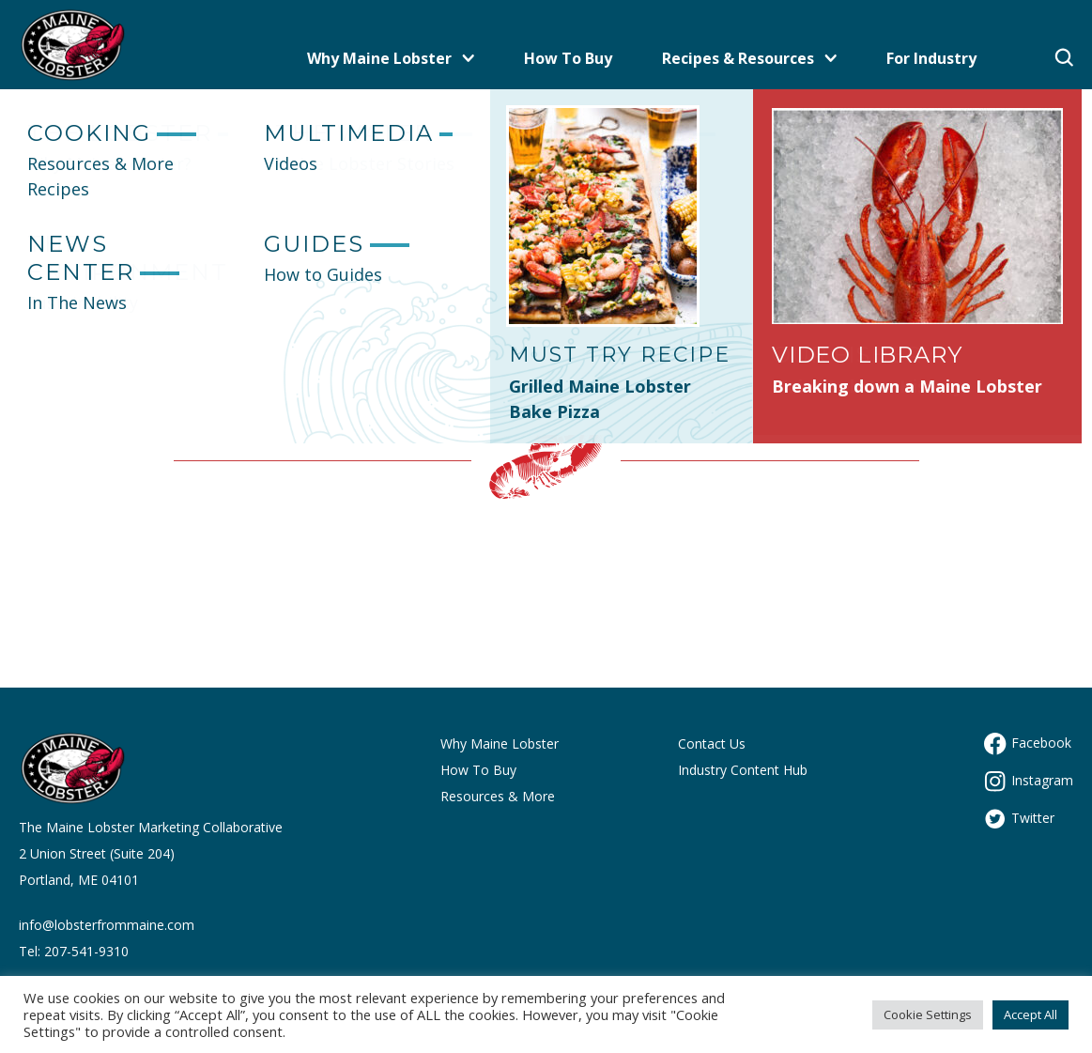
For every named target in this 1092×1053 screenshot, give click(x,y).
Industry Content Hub (742, 770)
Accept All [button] (1030, 1014)
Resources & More (497, 796)
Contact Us (712, 743)
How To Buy (568, 58)
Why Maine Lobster (390, 58)
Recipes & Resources (749, 58)
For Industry (931, 58)
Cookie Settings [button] (928, 1014)
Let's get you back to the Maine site (546, 306)
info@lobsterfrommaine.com (106, 925)
